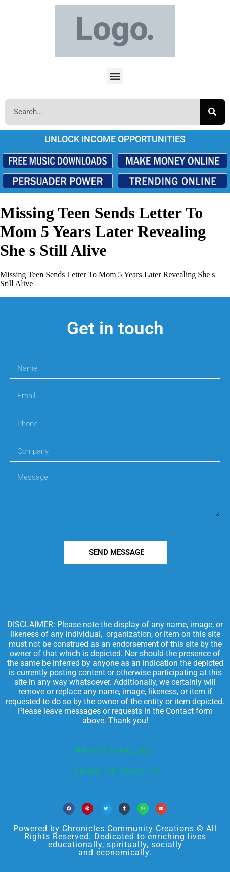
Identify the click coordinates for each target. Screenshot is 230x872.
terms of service (115, 771)
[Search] (212, 112)
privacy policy (115, 751)
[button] (115, 76)
